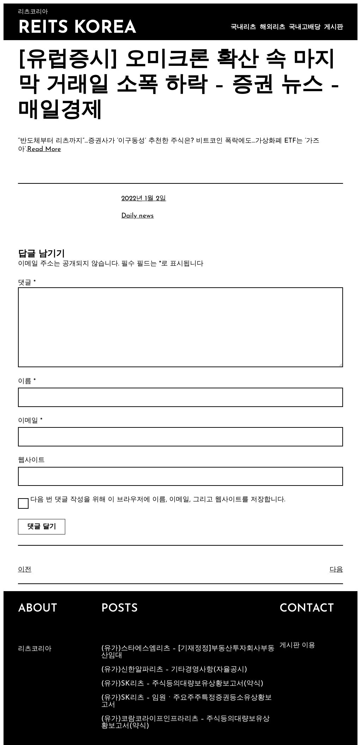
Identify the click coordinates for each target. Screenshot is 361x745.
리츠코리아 (34, 649)
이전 (24, 569)
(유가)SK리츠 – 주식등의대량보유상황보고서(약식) (182, 683)
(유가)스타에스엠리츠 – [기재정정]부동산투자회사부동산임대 (188, 652)
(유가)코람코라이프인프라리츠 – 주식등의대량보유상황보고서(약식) (185, 722)
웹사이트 (31, 460)
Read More (44, 149)
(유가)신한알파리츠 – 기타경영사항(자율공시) (174, 669)
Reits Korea (77, 28)
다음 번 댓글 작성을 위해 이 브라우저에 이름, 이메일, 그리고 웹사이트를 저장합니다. (157, 499)
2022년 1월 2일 (143, 198)
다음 (336, 569)
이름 (27, 381)
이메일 (30, 421)
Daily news (137, 216)
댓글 (27, 283)
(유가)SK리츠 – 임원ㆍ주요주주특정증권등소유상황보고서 (186, 701)
